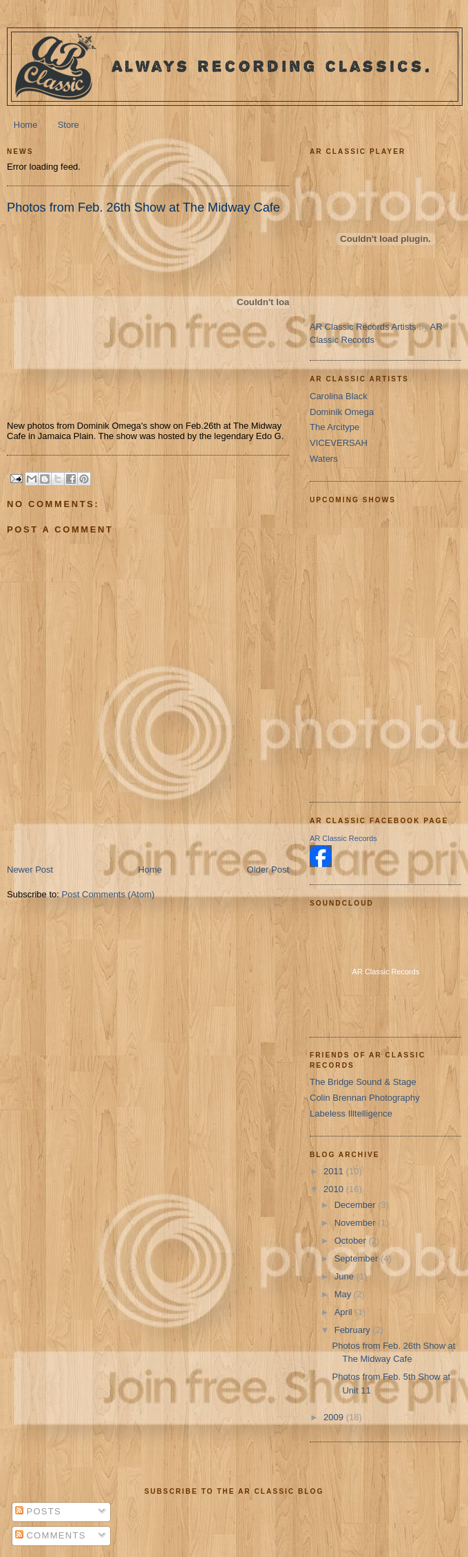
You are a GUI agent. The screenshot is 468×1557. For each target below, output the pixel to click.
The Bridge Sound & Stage (363, 1082)
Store (68, 125)
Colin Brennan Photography (365, 1098)
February (353, 1330)
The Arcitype (334, 427)
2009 (334, 1417)
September (357, 1258)
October (351, 1240)
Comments (50, 1535)
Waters (324, 458)
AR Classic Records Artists (363, 327)
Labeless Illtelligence (351, 1113)
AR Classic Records (343, 838)
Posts (38, 1511)
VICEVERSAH (339, 443)
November (356, 1223)
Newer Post (30, 869)
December (356, 1205)
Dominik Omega (342, 412)
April (344, 1312)
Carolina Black (339, 396)
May (344, 1294)
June (345, 1276)
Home (26, 125)
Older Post (268, 869)
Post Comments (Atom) (108, 894)
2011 (334, 1171)
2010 (334, 1189)
